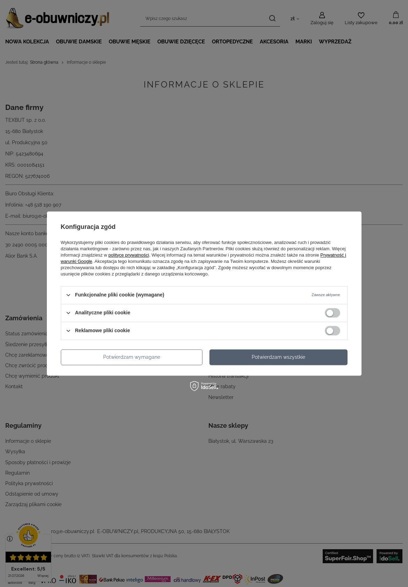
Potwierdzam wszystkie (278, 357)
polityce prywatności (128, 255)
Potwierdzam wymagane (131, 357)
